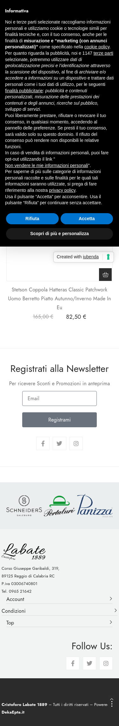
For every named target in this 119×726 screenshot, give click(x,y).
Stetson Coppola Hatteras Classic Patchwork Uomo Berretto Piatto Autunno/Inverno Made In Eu (59, 298)
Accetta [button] (87, 218)
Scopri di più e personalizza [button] (59, 233)
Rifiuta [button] (32, 218)
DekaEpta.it (13, 712)
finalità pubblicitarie (24, 90)
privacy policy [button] (62, 190)
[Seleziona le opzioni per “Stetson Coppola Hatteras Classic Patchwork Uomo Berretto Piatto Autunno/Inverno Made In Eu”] (105, 274)
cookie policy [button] (96, 46)
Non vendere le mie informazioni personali (46, 165)
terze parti (103, 53)
